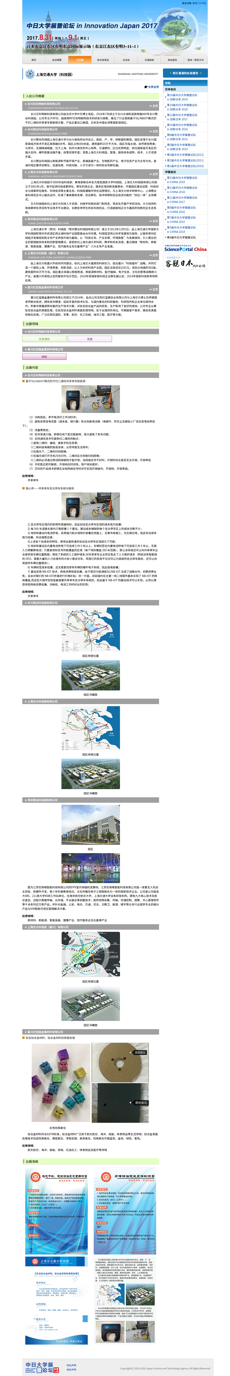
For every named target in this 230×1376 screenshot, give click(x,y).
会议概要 (57, 59)
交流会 (126, 59)
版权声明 (71, 1369)
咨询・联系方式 (195, 59)
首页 (33, 59)
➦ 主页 (153, 106)
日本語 (202, 3)
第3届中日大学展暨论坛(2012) (185, 155)
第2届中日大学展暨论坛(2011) (185, 160)
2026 (143, 1368)
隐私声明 (71, 1365)
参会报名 (172, 59)
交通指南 (149, 59)
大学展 (79, 59)
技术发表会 (103, 59)
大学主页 (153, 87)
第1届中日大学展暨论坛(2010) (185, 166)
